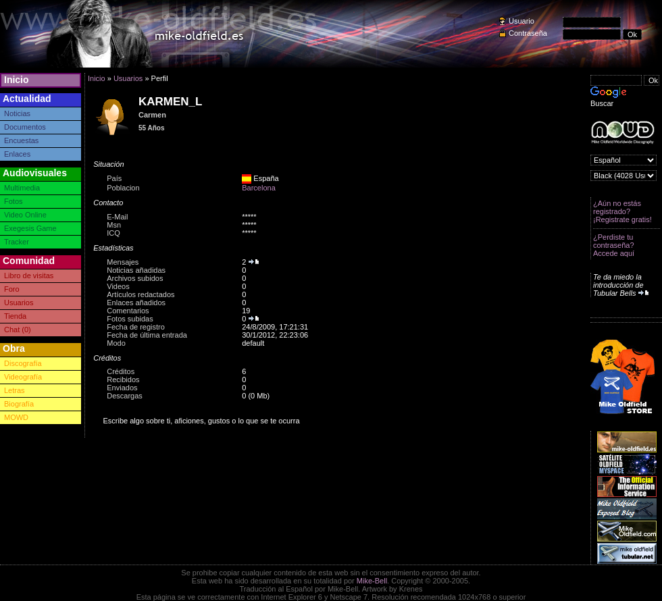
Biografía (19, 404)
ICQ (113, 233)
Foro (12, 289)
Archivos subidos (135, 278)
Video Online (25, 215)
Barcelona (259, 188)
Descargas (125, 396)
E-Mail (117, 217)
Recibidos (123, 379)
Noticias (17, 113)
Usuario (521, 21)
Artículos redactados (140, 294)
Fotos (13, 201)
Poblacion (123, 188)
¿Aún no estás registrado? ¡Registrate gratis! (622, 211)
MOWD (16, 417)
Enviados (122, 388)
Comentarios (128, 311)
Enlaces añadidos (136, 302)
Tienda (15, 316)
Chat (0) (17, 329)
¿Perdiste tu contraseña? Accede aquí (613, 245)
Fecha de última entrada (147, 335)
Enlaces (17, 154)
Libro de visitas (28, 275)
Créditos (120, 371)
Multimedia (22, 188)
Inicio (16, 79)
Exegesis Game (30, 228)
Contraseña (528, 33)
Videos (118, 286)
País (114, 178)
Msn (114, 225)
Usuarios (18, 302)
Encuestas (21, 140)
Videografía (23, 377)
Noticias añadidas (136, 270)
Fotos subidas (130, 319)
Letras (14, 390)
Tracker (16, 242)
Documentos (25, 127)
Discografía (23, 363)
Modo (116, 343)
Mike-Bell (372, 581)
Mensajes (122, 262)
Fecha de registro (136, 327)
